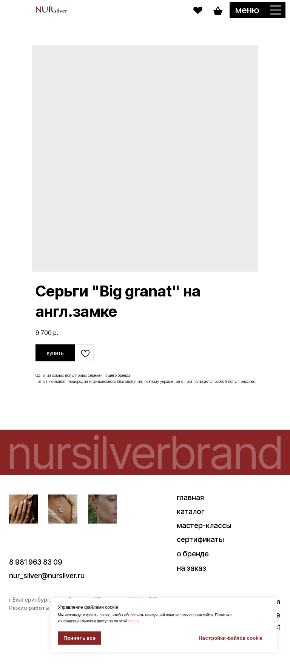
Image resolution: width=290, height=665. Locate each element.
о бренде (193, 553)
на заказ (191, 568)
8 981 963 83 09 (35, 562)
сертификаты (200, 539)
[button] (257, 10)
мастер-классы (204, 525)
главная (190, 497)
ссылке (134, 621)
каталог (190, 511)
